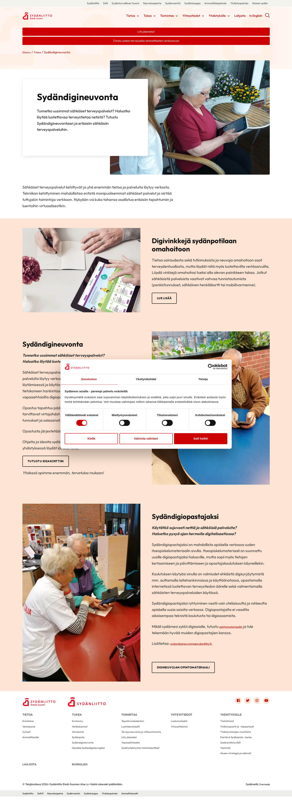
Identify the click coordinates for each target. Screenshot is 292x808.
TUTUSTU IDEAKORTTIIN (46, 463)
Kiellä (91, 438)
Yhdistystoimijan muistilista (237, 738)
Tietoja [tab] (203, 379)
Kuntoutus (78, 726)
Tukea (148, 16)
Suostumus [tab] (89, 379)
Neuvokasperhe (152, 3)
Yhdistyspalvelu (239, 3)
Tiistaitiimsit (227, 726)
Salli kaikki (200, 438)
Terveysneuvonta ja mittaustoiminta (143, 738)
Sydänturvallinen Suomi (125, 3)
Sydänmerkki (173, 3)
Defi (105, 3)
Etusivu (27, 53)
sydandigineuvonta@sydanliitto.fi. (198, 645)
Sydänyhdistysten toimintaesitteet (142, 756)
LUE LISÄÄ (165, 299)
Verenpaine (29, 732)
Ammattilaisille (31, 744)
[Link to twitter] (245, 703)
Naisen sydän (260, 3)
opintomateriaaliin (234, 628)
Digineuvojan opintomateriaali (185, 669)
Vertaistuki (78, 738)
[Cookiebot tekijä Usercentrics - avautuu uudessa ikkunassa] (210, 366)
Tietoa (130, 16)
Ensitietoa (28, 726)
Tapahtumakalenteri (134, 726)
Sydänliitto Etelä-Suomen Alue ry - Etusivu (52, 16)
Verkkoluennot (81, 732)
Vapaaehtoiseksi (131, 750)
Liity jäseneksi (129, 744)
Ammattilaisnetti (143, 804)
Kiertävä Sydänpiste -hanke (238, 744)
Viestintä (226, 756)
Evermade (263, 795)
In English (255, 16)
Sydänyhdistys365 (231, 750)
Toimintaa (167, 16)
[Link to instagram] (255, 703)
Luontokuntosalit (131, 732)
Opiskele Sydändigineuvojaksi (90, 756)
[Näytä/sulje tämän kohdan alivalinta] (138, 16)
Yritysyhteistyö (180, 732)
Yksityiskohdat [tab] (146, 379)
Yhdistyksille (217, 16)
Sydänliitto (93, 3)
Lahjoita (240, 16)
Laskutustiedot (180, 726)
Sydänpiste (79, 744)
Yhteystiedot (191, 16)
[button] (267, 17)
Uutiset (26, 738)
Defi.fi (42, 804)
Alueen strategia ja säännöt (237, 762)
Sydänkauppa (192, 3)
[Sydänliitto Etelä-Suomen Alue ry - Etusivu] (41, 704)
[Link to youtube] (266, 703)
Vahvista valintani (146, 438)
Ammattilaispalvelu (215, 3)
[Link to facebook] (235, 703)
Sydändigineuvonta (84, 750)
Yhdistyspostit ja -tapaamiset (239, 732)
